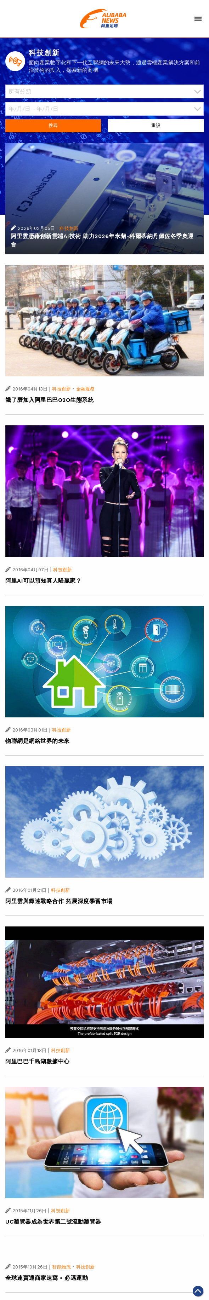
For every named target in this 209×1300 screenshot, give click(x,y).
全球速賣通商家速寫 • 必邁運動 (46, 1278)
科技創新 (69, 228)
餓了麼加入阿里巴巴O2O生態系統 (49, 400)
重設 (155, 125)
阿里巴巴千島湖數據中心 (37, 1061)
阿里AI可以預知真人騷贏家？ (43, 580)
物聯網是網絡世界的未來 (37, 741)
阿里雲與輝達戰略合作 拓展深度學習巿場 (59, 901)
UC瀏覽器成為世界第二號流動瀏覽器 (53, 1221)
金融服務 (85, 389)
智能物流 (61, 1267)
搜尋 (53, 125)
